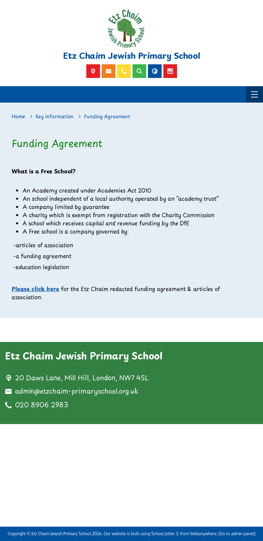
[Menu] (254, 94)
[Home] (18, 116)
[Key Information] (54, 116)
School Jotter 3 (164, 533)
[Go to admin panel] (236, 533)
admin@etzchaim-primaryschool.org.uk (76, 391)
